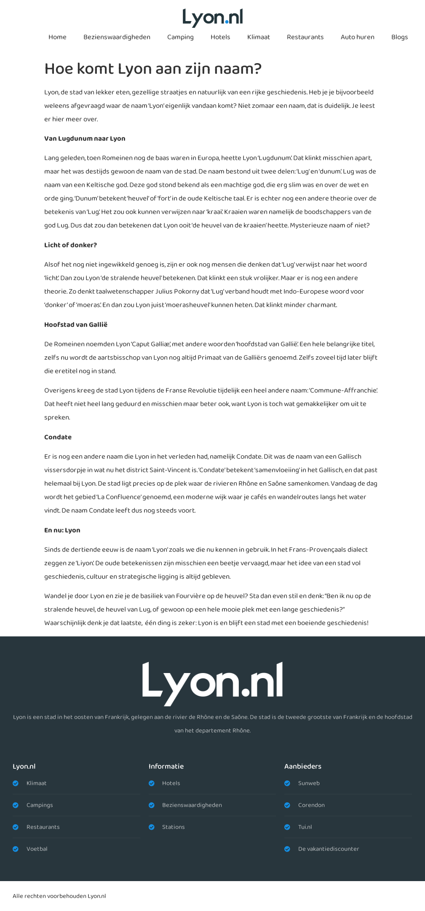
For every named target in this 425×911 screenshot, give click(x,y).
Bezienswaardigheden (116, 37)
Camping (180, 37)
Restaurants (305, 37)
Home (57, 37)
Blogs (399, 37)
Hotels (220, 37)
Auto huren (357, 37)
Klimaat (258, 37)
